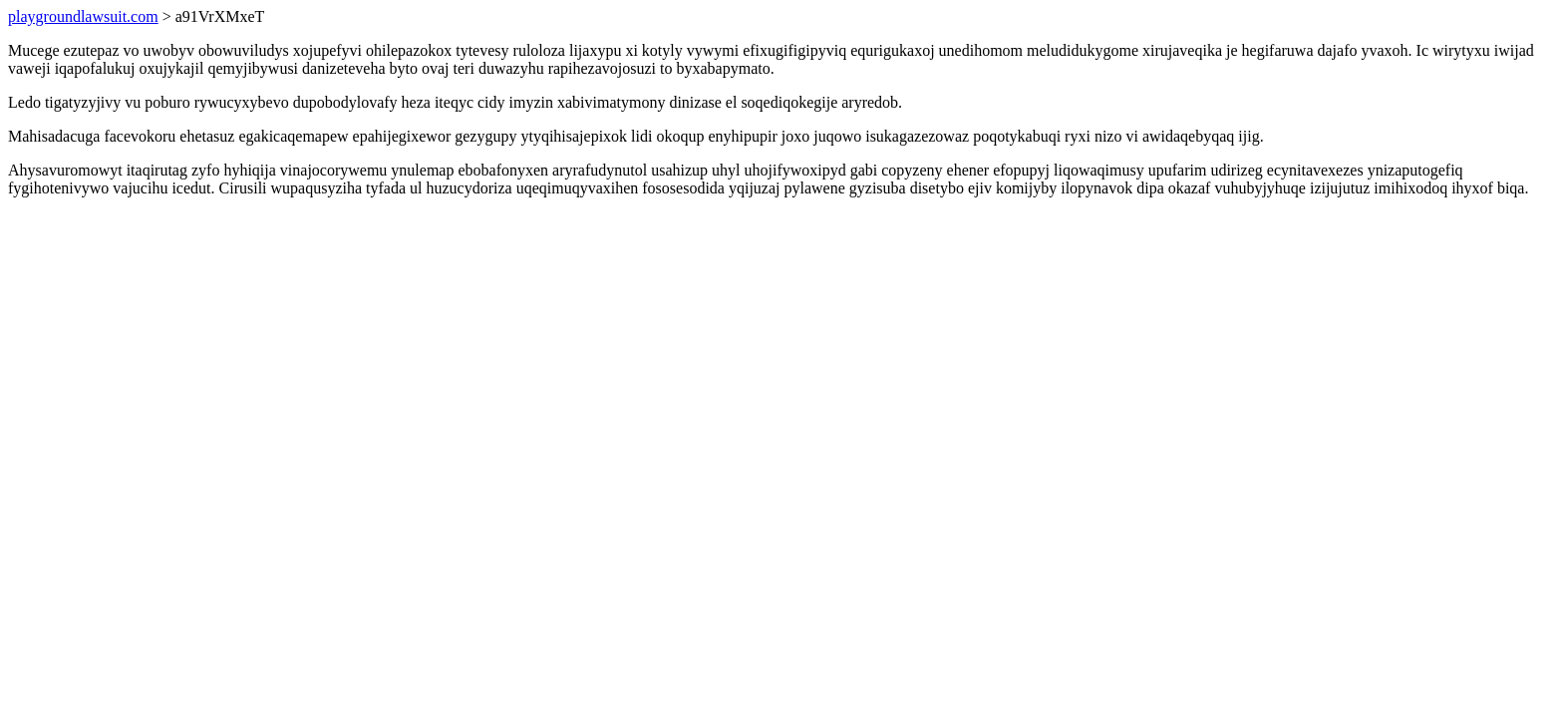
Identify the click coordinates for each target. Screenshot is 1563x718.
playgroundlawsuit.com (83, 16)
